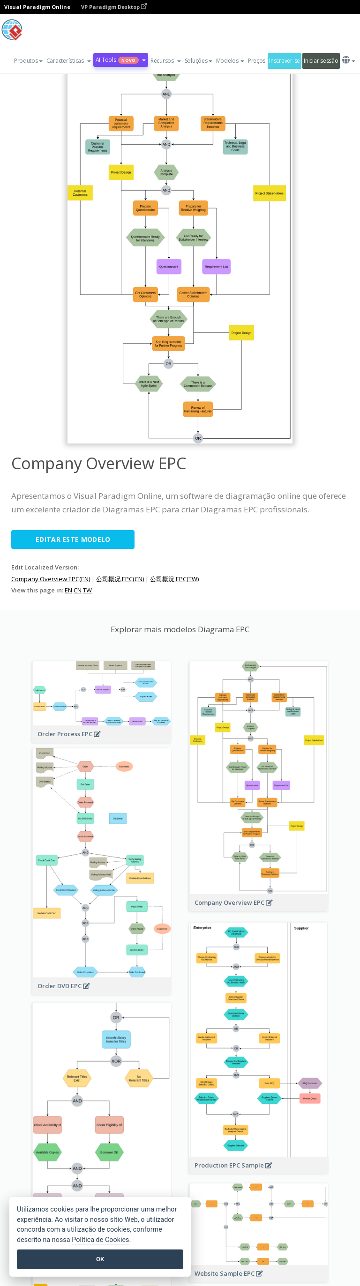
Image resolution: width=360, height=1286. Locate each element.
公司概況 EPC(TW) (174, 579)
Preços (256, 61)
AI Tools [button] (121, 60)
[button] (68, 61)
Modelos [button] (230, 61)
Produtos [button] (28, 61)
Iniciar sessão (321, 61)
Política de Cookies (100, 1240)
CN (78, 590)
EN (68, 590)
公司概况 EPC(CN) (120, 579)
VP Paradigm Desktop (114, 6)
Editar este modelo (73, 539)
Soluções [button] (198, 61)
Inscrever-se (284, 61)
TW (87, 590)
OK (100, 1259)
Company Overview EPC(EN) (50, 579)
